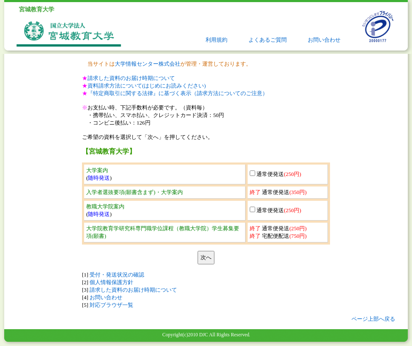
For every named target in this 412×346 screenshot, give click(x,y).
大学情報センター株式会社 (147, 64)
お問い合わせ (324, 40)
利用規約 (216, 40)
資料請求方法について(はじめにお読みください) (146, 86)
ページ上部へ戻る (373, 319)
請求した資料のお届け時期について (131, 78)
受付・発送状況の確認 (117, 274)
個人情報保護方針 (111, 282)
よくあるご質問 (267, 40)
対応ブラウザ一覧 (111, 305)
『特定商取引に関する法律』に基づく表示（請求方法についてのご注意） (177, 93)
